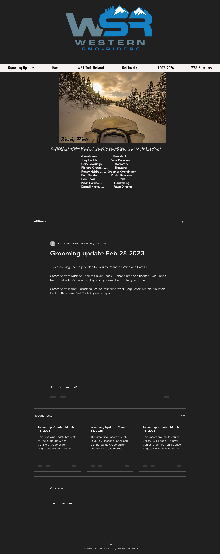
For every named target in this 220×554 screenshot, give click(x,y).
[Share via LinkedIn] (67, 386)
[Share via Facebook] (51, 386)
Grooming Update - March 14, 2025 (108, 428)
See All (182, 415)
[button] (181, 221)
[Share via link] (75, 386)
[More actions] (168, 244)
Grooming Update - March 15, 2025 (56, 428)
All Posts (40, 221)
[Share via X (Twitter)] (59, 386)
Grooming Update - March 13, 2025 (161, 428)
